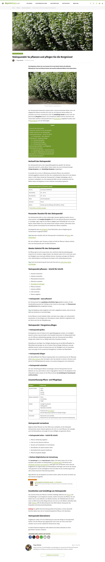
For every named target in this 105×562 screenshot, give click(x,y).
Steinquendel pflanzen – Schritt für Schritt (40, 134)
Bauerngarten (34, 120)
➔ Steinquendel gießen (37, 140)
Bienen (69, 494)
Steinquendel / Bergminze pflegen (38, 138)
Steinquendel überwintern (36, 156)
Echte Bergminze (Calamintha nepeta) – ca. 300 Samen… (48, 482)
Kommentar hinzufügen (52, 555)
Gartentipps (66, 3)
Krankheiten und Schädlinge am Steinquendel (41, 154)
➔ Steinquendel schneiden (38, 144)
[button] (30, 537)
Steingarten (44, 229)
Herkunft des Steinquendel (36, 128)
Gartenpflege (54, 3)
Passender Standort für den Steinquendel (40, 130)
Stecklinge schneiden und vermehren (38, 464)
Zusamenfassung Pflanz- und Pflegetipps (40, 146)
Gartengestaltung (41, 3)
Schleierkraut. (32, 237)
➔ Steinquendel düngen (38, 142)
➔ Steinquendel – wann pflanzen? (40, 136)
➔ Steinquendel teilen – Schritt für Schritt (42, 150)
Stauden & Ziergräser (17, 53)
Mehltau (34, 503)
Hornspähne (51, 410)
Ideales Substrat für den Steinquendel (39, 132)
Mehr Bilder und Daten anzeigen (38, 208)
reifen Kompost (36, 359)
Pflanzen (29, 3)
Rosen (68, 235)
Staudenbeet (57, 118)
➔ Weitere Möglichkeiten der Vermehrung (42, 152)
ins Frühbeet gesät (57, 462)
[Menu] (3, 3)
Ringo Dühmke (20, 60)
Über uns (75, 3)
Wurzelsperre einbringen (37, 284)
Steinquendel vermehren (36, 148)
